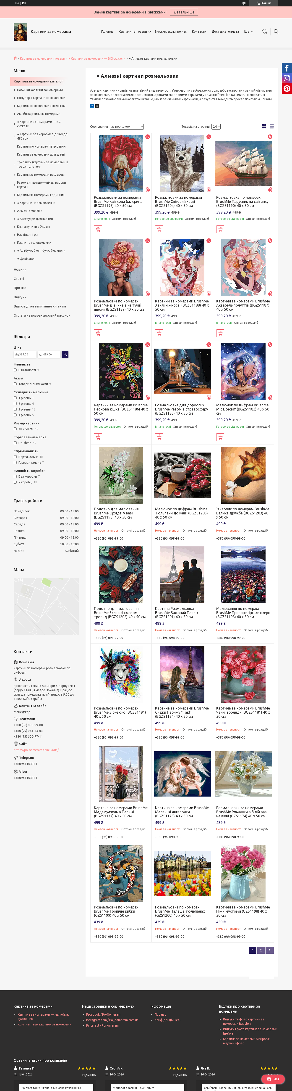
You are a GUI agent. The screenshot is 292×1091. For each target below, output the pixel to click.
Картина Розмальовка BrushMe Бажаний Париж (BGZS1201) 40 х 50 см (176, 612)
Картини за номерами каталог (38, 81)
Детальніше (184, 12)
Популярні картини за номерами (41, 98)
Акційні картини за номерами (38, 114)
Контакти (199, 31)
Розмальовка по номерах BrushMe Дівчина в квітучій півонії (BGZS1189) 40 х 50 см (119, 305)
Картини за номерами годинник (41, 195)
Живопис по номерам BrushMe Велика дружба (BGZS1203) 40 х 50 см (242, 513)
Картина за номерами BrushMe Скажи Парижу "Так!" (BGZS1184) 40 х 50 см (182, 712)
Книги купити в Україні (33, 226)
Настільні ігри (27, 234)
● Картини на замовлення (36, 203)
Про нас (20, 288)
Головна (107, 31)
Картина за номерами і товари (42, 58)
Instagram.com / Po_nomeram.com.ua (112, 1020)
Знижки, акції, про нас (171, 31)
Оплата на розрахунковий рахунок (42, 315)
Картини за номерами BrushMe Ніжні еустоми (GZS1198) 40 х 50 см (243, 911)
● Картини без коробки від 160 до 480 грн (42, 136)
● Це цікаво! (25, 258)
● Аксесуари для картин (35, 219)
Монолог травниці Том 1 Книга (133, 1087)
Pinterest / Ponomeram (102, 1025)
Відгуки (20, 297)
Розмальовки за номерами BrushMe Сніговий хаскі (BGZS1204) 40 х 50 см (178, 201)
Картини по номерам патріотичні (41, 146)
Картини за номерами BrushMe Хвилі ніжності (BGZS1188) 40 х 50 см (182, 305)
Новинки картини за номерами (40, 90)
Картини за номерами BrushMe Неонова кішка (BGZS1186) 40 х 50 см (121, 409)
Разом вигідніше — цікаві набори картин (41, 185)
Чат (273, 1079)
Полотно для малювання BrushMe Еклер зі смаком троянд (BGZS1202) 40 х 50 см (120, 612)
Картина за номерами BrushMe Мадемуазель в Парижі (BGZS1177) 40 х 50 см (121, 812)
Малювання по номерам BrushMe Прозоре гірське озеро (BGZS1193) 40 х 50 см (243, 612)
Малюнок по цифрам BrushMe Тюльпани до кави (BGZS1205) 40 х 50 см (181, 513)
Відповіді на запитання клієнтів (40, 306)
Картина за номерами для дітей (41, 154)
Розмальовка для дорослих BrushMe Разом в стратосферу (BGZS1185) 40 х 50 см (181, 409)
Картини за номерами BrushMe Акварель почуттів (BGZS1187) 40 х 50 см (243, 305)
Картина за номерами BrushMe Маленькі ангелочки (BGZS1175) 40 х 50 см (182, 812)
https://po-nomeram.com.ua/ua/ (36, 750)
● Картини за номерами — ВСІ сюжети (96, 58)
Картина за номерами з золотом (41, 106)
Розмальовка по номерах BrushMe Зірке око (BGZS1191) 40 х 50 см (120, 712)
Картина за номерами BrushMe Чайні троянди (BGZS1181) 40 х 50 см (243, 712)
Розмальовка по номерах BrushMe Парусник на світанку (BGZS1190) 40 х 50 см (242, 201)
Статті (19, 279)
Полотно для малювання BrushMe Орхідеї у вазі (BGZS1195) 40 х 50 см (116, 513)
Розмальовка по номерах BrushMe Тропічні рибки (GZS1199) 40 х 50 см (116, 911)
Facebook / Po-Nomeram (103, 1014)
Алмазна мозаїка (29, 211)
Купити (98, 229)
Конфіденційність (168, 1020)
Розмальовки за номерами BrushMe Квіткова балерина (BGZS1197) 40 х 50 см (118, 201)
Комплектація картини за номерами (44, 1024)
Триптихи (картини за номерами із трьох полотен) (42, 164)
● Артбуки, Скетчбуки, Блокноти (41, 250)
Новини (20, 269)
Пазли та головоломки (34, 242)
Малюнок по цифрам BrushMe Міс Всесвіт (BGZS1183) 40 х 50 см (242, 409)
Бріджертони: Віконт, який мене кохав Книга (51, 1087)
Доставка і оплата (225, 31)
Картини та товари (133, 31)
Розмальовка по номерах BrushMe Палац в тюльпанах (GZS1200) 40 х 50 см (180, 911)
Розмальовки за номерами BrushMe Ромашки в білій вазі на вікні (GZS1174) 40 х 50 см (242, 812)
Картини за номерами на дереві (41, 174)
